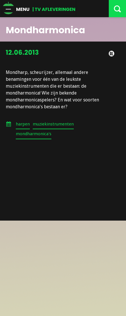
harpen (23, 124)
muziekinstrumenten (53, 124)
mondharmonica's (33, 133)
